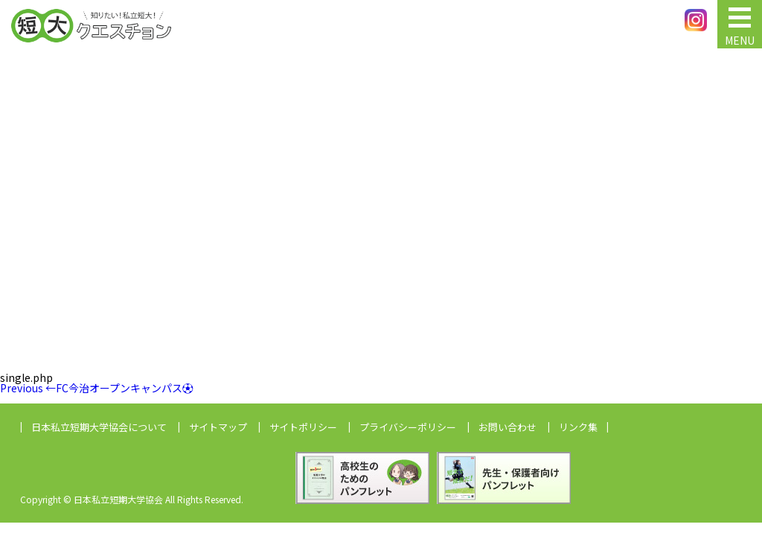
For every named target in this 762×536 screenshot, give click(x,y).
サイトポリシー (303, 427)
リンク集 (578, 427)
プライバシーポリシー (407, 427)
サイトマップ (218, 427)
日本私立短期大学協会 (99, 427)
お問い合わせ (507, 427)
